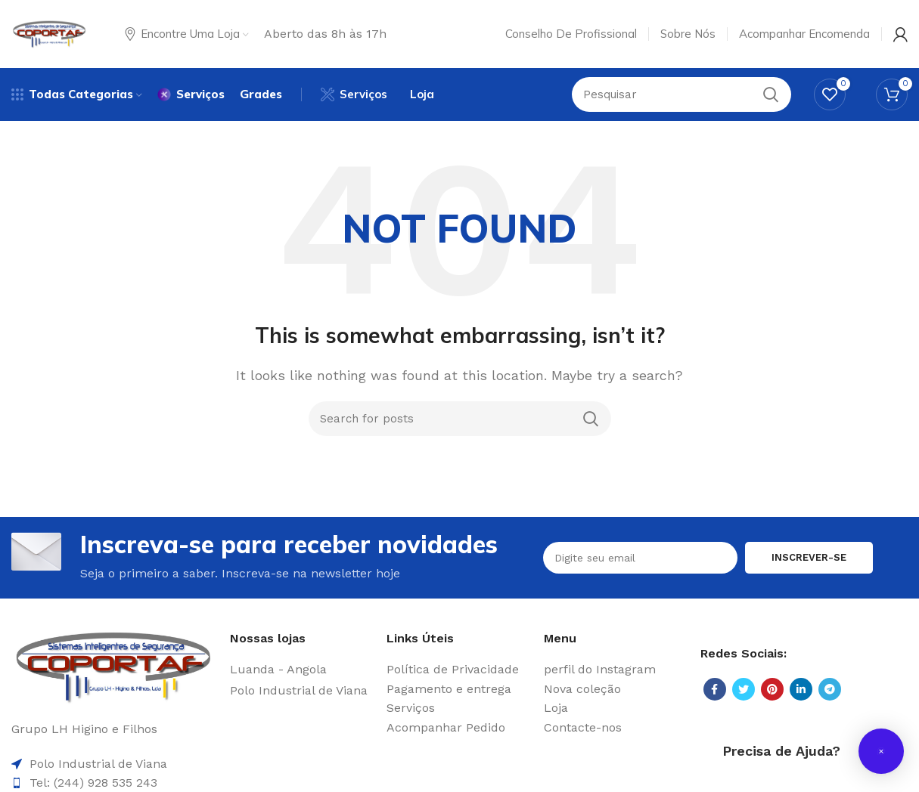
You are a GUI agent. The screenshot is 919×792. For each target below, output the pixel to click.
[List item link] (300, 669)
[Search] (460, 418)
